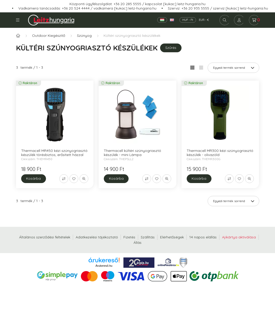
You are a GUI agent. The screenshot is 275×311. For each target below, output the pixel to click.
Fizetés (129, 237)
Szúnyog (84, 35)
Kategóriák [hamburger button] (17, 20)
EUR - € (204, 20)
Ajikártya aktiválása (239, 237)
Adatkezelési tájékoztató (97, 237)
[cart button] (254, 20)
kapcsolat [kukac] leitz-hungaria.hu (175, 4)
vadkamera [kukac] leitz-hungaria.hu (124, 8)
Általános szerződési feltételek (44, 237)
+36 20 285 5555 (127, 4)
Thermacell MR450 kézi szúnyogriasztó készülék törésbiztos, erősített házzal (54, 153)
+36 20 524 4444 (76, 8)
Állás (137, 242)
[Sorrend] (233, 68)
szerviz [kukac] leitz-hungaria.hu (240, 8)
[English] (172, 20)
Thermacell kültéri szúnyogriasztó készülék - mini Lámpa (132, 153)
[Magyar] (162, 20)
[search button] (224, 20)
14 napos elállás (203, 237)
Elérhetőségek (172, 237)
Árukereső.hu (104, 265)
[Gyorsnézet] (84, 178)
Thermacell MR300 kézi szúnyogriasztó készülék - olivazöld (220, 153)
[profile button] (239, 20)
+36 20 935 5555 (195, 8)
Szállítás (148, 237)
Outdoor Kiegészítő (48, 35)
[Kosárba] (33, 178)
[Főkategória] (18, 35)
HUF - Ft (187, 20)
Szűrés (170, 47)
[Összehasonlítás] (63, 178)
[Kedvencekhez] (73, 178)
